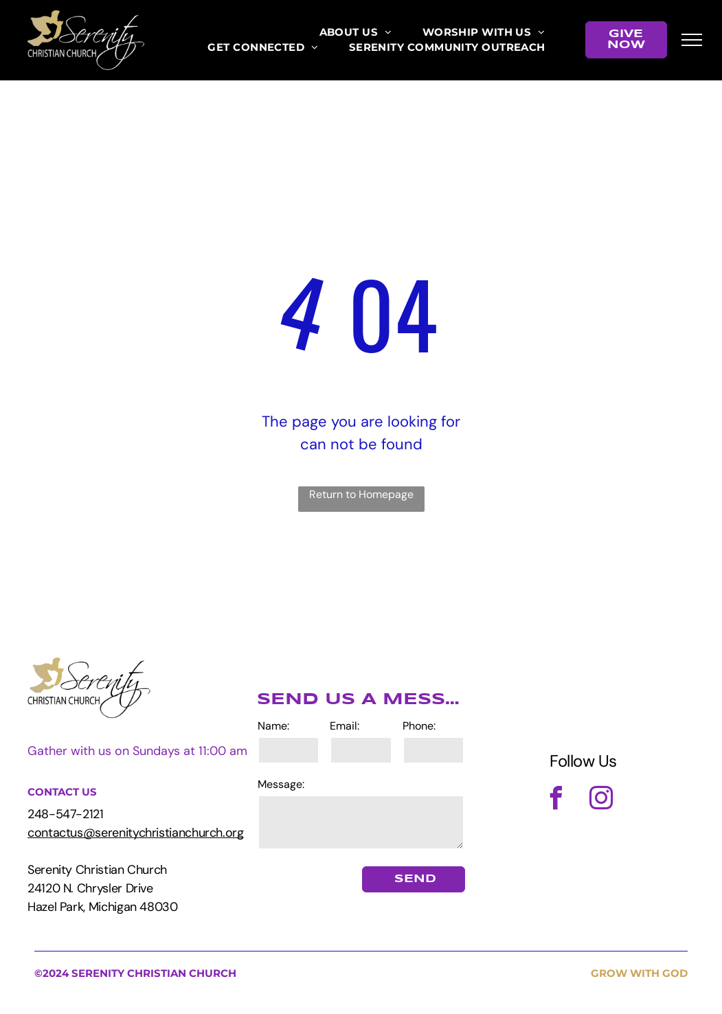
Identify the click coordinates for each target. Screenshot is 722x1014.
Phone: (419, 726)
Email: (344, 726)
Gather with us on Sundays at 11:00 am (137, 751)
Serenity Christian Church (97, 869)
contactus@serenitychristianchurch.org (135, 832)
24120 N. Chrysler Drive (90, 888)
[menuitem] (355, 33)
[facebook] (556, 800)
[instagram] (602, 800)
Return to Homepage (361, 494)
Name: (273, 726)
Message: (281, 784)
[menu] (692, 40)
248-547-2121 (65, 814)
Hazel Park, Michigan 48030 (102, 907)
